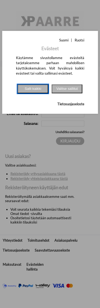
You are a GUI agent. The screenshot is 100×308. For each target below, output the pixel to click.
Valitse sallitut (67, 89)
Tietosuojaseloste (70, 104)
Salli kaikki (33, 89)
